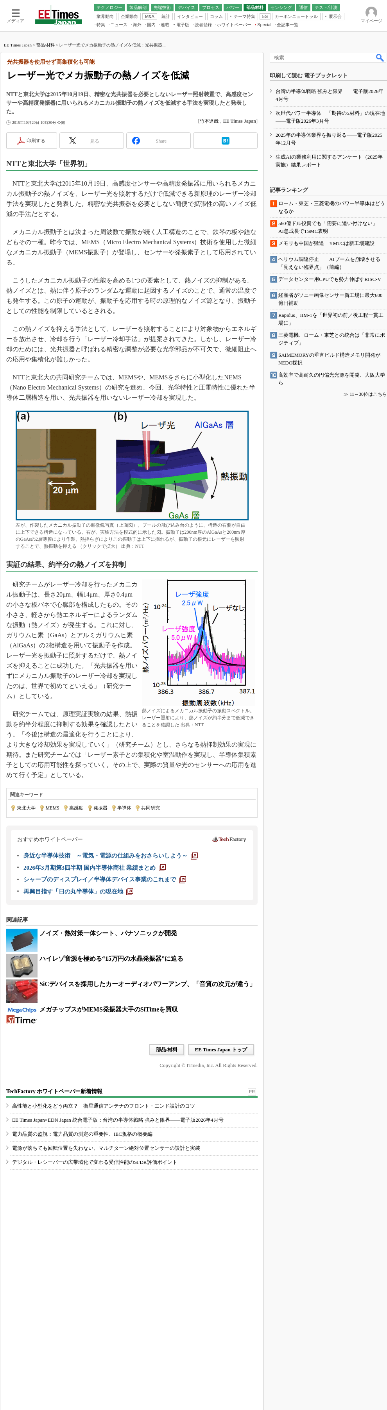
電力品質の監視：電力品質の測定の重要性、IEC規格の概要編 (82, 1134)
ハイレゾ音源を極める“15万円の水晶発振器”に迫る (111, 958)
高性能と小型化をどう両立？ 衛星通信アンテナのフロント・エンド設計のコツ (103, 1106)
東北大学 (26, 808)
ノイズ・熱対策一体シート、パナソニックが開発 (108, 933)
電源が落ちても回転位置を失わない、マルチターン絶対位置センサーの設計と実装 (106, 1148)
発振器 (100, 808)
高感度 (76, 808)
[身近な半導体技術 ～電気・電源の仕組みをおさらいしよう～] (110, 855)
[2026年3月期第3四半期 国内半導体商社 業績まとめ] (94, 868)
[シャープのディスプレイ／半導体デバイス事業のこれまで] (104, 879)
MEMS (52, 808)
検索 (380, 57)
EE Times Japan (18, 45)
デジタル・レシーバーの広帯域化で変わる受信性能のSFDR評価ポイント (94, 1162)
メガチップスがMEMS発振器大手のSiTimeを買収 (108, 1009)
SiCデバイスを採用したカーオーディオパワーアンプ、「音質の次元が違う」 (147, 984)
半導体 (124, 808)
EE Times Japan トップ (221, 1050)
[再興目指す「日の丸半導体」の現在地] (78, 891)
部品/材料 (45, 45)
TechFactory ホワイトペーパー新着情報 (54, 1091)
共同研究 (150, 808)
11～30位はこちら (368, 394)
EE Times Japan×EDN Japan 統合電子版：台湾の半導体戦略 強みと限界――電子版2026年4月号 (118, 1120)
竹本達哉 (209, 121)
